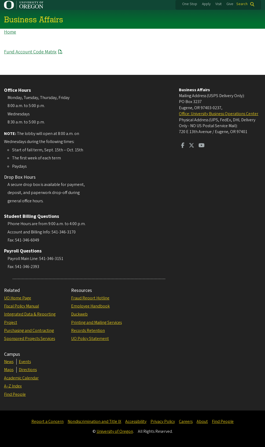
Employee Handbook (90, 306)
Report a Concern (47, 421)
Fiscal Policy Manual (21, 306)
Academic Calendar (21, 378)
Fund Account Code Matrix (30, 52)
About (202, 421)
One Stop (189, 4)
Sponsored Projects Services (29, 339)
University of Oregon (115, 431)
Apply (206, 4)
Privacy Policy (162, 421)
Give (229, 4)
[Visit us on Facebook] (183, 146)
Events (25, 362)
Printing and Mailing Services (96, 322)
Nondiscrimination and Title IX (94, 421)
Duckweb (79, 314)
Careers (186, 421)
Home (10, 32)
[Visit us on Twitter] (191, 146)
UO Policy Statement (90, 339)
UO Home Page (17, 298)
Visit (218, 4)
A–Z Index (13, 386)
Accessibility (135, 421)
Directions (28, 370)
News (8, 362)
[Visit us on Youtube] (201, 146)
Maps (8, 370)
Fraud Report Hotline (90, 298)
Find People (15, 394)
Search (242, 4)
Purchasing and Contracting (29, 331)
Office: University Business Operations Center (218, 114)
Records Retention (88, 331)
